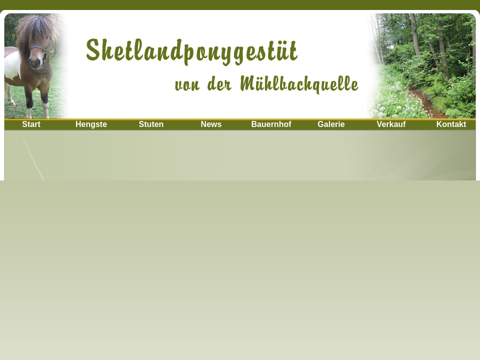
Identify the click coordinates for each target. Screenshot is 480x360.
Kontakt (451, 124)
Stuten (151, 124)
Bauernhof (272, 124)
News (211, 124)
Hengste (91, 124)
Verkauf (391, 124)
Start (31, 124)
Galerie (331, 124)
